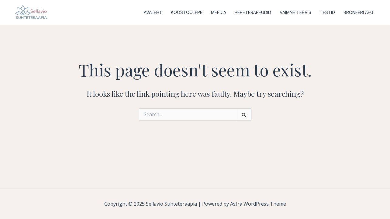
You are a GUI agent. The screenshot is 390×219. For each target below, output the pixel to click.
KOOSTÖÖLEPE (186, 12)
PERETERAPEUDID (253, 12)
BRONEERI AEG (358, 12)
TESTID (327, 12)
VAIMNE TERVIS (295, 12)
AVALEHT (153, 12)
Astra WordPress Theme (258, 203)
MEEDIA (218, 12)
